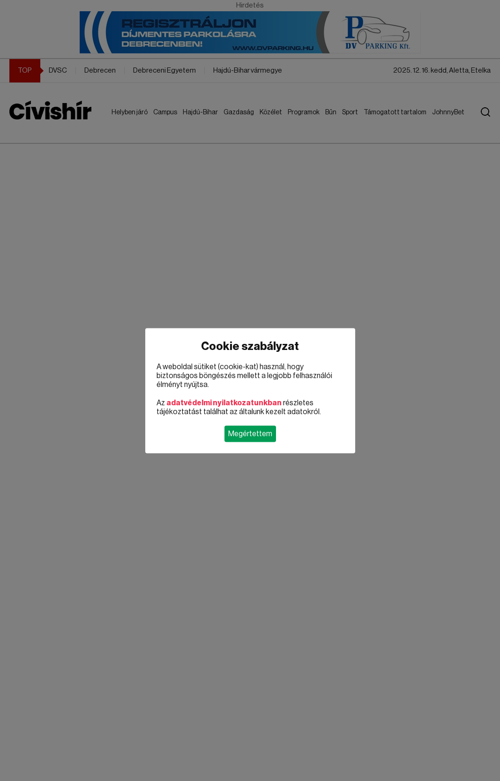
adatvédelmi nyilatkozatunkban (224, 402)
